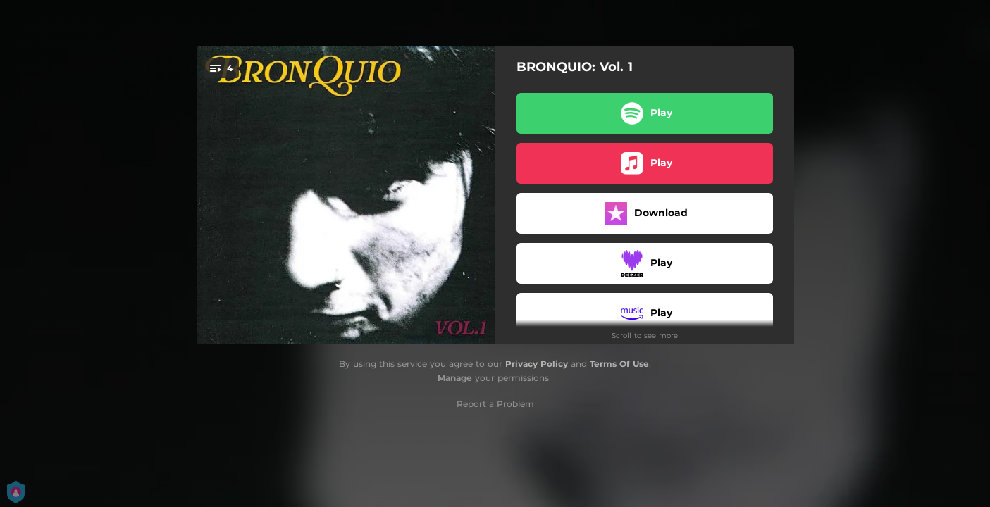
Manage (455, 378)
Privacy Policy (536, 363)
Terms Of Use (619, 363)
